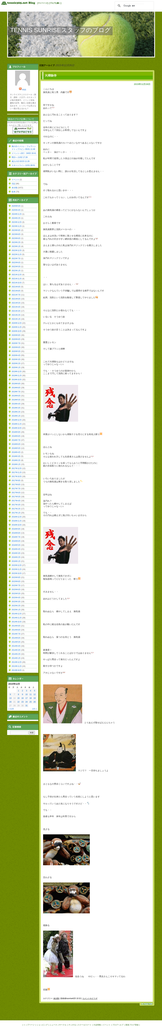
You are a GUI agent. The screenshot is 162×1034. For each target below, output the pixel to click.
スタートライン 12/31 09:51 (23, 165)
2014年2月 (16, 654)
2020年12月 (17, 323)
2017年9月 (16, 480)
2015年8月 (16, 581)
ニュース (53, 1025)
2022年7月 (16, 258)
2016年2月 (16, 557)
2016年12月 (17, 517)
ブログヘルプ (117, 1025)
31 (27, 706)
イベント (15, 180)
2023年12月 (17, 222)
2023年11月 (17, 226)
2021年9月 (16, 287)
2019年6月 (16, 396)
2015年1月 (16, 610)
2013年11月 (17, 666)
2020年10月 (17, 331)
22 (18, 702)
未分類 (56, 998)
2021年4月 (16, 307)
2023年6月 (16, 238)
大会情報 (97, 1025)
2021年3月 (16, 311)
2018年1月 (16, 464)
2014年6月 (16, 638)
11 (30, 694)
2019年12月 (17, 371)
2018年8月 (16, 436)
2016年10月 (17, 525)
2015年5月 (16, 593)
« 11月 (11, 709)
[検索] (134, 6)
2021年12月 (17, 275)
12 (34, 694)
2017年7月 (16, 489)
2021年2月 (16, 315)
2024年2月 (16, 218)
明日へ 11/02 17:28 (20, 157)
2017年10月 (17, 476)
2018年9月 (16, 432)
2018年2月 (16, 460)
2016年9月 (16, 529)
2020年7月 (16, 343)
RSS (24, 90)
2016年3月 (16, 553)
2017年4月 (16, 501)
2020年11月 (17, 327)
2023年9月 (16, 230)
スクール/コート (84, 1025)
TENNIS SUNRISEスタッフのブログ (60, 30)
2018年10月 (17, 428)
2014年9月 (16, 626)
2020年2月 (16, 363)
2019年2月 (16, 412)
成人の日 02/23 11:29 (21, 161)
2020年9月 (16, 335)
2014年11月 (17, 618)
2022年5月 (16, 266)
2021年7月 (16, 295)
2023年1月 (16, 246)
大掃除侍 (50, 75)
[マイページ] (42, 3)
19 (34, 698)
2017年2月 (16, 509)
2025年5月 (16, 206)
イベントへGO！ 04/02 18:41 (24, 153)
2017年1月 (16, 513)
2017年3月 (16, 505)
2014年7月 (16, 634)
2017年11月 (17, 472)
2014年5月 (16, 642)
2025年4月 (16, 210)
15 (18, 698)
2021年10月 (17, 283)
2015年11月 (17, 569)
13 (10, 698)
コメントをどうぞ (89, 998)
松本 (13, 192)
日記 (13, 184)
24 (27, 702)
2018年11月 (17, 424)
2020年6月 (16, 347)
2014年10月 (17, 622)
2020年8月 (16, 339)
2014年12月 (17, 614)
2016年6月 (16, 541)
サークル (62, 1025)
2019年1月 (16, 416)
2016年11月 (17, 521)
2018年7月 (16, 440)
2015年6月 (16, 589)
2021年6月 (16, 299)
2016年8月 (16, 533)
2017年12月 (17, 468)
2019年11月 (17, 375)
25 (30, 702)
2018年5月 (16, 448)
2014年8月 (16, 630)
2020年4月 (16, 355)
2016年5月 (16, 545)
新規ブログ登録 (132, 1025)
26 (34, 702)
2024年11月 (17, 214)
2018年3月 (16, 456)
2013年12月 (17, 662)
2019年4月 (16, 404)
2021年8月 (16, 291)
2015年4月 (16, 597)
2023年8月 (16, 234)
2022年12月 (17, 250)
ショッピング (42, 1025)
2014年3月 (16, 650)
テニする (72, 1025)
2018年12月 (17, 420)
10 (27, 694)
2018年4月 (16, 452)
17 (27, 698)
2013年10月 (17, 670)
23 (22, 702)
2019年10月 (17, 380)
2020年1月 (16, 367)
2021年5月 (16, 303)
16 (22, 698)
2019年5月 (16, 400)
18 (30, 698)
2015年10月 (17, 573)
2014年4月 (16, 646)
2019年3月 (16, 408)
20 (10, 702)
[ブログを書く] (55, 3)
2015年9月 (16, 577)
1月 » (34, 709)
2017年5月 (16, 497)
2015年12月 (17, 565)
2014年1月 (16, 658)
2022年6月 (16, 262)
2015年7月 (16, 585)
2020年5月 (16, 351)
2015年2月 (16, 606)
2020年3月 (16, 359)
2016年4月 (16, 549)
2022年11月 (17, 254)
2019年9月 (16, 384)
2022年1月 (16, 271)
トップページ (29, 1025)
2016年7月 (16, 537)
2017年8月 (16, 484)
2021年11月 (17, 279)
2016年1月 (16, 561)
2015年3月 (16, 602)
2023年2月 (16, 242)
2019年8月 (16, 388)
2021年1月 (16, 319)
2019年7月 (16, 392)
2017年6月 (16, 493)
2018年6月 (16, 444)
